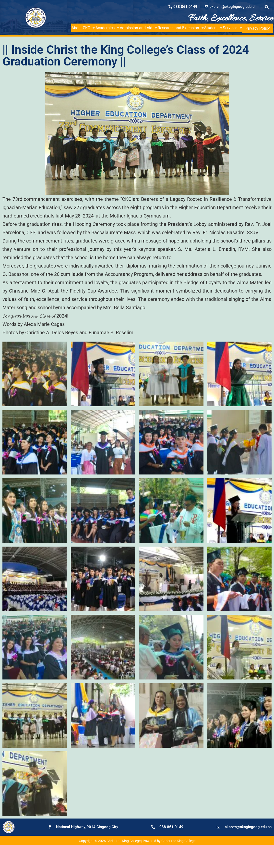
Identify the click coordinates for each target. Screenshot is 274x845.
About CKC (83, 28)
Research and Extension (184, 28)
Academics (109, 28)
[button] (83, 28)
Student (218, 28)
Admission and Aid (141, 28)
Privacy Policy (260, 28)
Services (238, 28)
